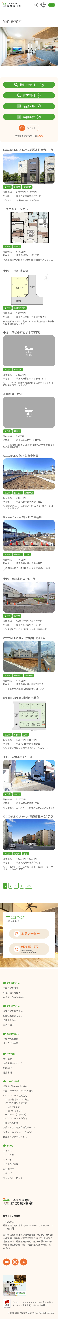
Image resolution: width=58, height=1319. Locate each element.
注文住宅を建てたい (13, 1011)
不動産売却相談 (10, 1039)
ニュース (7, 1150)
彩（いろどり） (15, 1111)
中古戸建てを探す (11, 992)
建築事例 (7, 1072)
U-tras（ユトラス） (18, 1114)
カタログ (7, 1173)
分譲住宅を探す (10, 988)
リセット (27, 128)
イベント (7, 1159)
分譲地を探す (9, 1020)
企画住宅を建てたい (13, 1016)
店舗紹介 (7, 1068)
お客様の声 (8, 1169)
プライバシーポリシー (14, 1178)
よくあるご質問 (10, 1164)
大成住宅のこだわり (13, 1063)
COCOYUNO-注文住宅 (16, 1095)
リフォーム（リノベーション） (18, 1132)
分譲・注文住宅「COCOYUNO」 (19, 1091)
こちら (40, 136)
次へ (28, 885)
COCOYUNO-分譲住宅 (16, 1118)
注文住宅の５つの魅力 (18, 1099)
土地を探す (8, 1025)
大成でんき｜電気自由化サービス (19, 1127)
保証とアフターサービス (15, 1136)
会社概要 (7, 1059)
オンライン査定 (10, 1043)
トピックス (8, 1155)
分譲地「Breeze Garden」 (16, 1086)
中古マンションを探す (14, 997)
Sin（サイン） (15, 1107)
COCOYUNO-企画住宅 (16, 1103)
